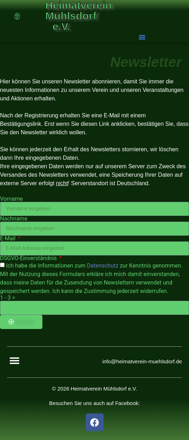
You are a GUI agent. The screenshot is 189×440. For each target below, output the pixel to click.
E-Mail (8, 238)
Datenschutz (102, 265)
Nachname (13, 219)
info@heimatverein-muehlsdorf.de (142, 361)
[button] (142, 37)
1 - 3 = (7, 298)
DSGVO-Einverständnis (29, 258)
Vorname (11, 199)
